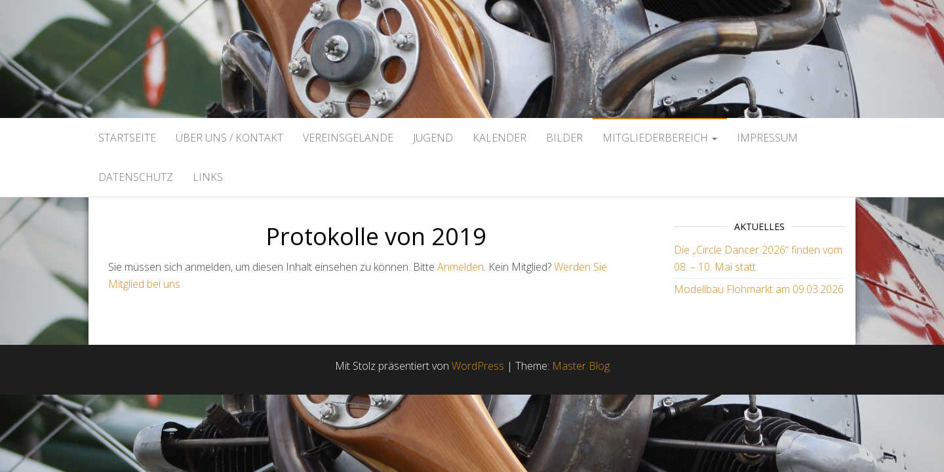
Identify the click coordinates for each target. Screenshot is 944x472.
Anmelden (460, 267)
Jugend (433, 137)
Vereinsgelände (348, 137)
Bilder (564, 137)
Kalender (499, 137)
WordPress (478, 366)
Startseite (127, 137)
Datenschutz (135, 177)
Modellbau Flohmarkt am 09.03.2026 (759, 289)
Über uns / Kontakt (229, 137)
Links (208, 177)
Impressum (767, 137)
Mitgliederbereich (659, 137)
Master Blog (581, 366)
